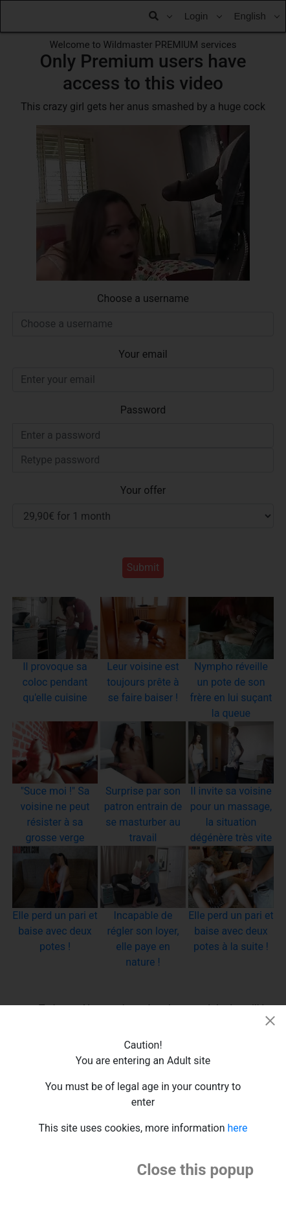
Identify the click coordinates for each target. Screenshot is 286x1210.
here (238, 1128)
